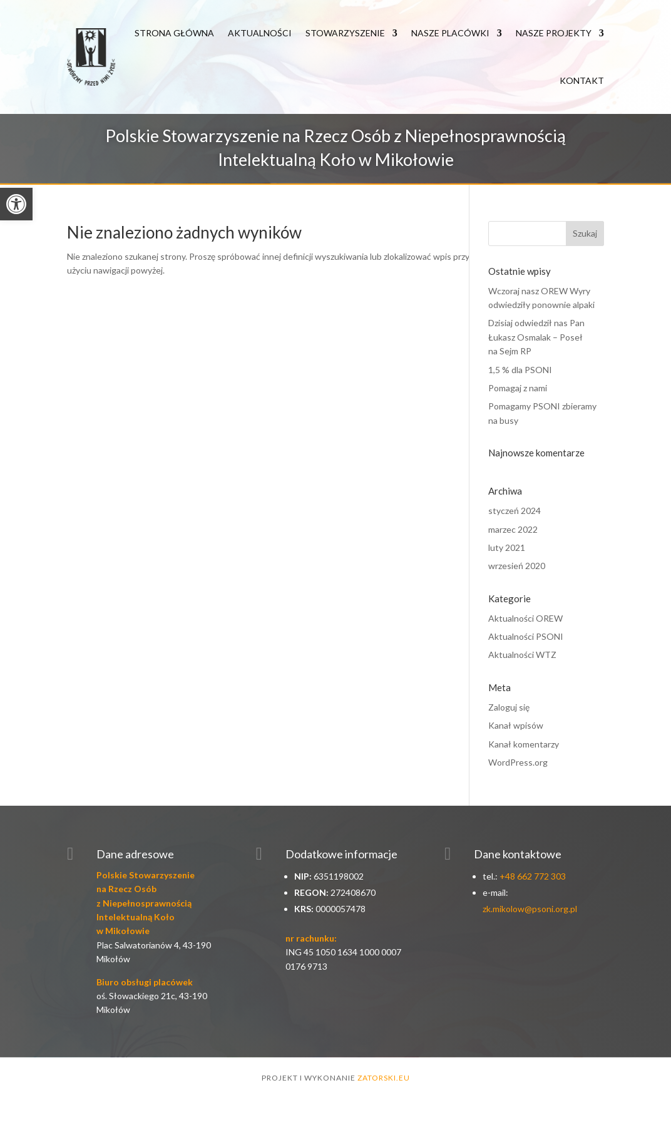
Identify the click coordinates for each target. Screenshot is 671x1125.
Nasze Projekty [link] (554, 33)
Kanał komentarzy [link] (523, 744)
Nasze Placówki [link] (450, 33)
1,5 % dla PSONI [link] (520, 369)
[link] (16, 204)
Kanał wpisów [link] (515, 725)
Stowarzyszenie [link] (345, 33)
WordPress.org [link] (518, 762)
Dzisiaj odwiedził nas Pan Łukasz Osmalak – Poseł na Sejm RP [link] (536, 336)
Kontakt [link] (582, 80)
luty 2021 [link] (506, 547)
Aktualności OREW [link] (525, 618)
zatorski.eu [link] (383, 1077)
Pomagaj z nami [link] (517, 388)
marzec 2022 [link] (513, 529)
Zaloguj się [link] (509, 707)
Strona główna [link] (174, 33)
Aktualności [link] (260, 33)
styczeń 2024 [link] (514, 510)
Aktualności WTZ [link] (522, 654)
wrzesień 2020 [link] (516, 565)
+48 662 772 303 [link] (532, 876)
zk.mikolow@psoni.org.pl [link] (530, 908)
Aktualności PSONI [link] (525, 636)
